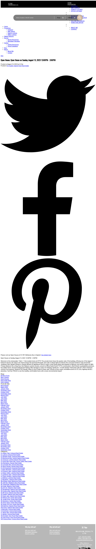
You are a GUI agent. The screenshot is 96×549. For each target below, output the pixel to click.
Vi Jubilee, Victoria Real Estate (10, 514)
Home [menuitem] (69, 3)
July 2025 (4, 397)
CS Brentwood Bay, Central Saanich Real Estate (15, 458)
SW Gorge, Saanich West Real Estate (12, 507)
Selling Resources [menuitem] (13, 44)
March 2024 (4, 422)
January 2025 (5, 407)
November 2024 (6, 408)
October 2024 (5, 410)
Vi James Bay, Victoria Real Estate (11, 512)
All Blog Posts (5, 375)
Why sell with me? (54, 530)
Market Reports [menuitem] (9, 36)
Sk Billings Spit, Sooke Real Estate (11, 497)
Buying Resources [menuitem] (13, 40)
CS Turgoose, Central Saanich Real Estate (13, 460)
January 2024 (5, 425)
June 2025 (4, 399)
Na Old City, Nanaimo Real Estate (11, 488)
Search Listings (29, 534)
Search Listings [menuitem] (12, 33)
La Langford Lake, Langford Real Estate (13, 474)
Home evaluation (54, 532)
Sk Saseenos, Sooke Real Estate (11, 501)
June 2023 (4, 435)
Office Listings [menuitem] (12, 35)
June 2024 (4, 417)
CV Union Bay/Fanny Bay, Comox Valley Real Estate (16, 461)
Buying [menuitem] (6, 38)
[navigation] (48, 40)
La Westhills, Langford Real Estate (11, 479)
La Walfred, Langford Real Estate (11, 478)
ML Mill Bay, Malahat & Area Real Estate (13, 483)
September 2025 (6, 394)
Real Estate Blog (6, 380)
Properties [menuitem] (72, 4)
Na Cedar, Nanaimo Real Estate (10, 486)
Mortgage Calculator (31, 532)
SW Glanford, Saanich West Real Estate (12, 506)
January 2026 (5, 389)
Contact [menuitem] (74, 29)
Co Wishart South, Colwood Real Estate (12, 456)
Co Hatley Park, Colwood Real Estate (12, 453)
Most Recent (5, 385)
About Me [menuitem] (74, 27)
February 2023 (5, 441)
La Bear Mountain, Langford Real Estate (13, 469)
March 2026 (4, 387)
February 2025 (5, 405)
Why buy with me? (30, 530)
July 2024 (4, 415)
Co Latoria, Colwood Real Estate (10, 455)
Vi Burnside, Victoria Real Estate (10, 509)
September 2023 (6, 430)
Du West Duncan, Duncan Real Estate (12, 466)
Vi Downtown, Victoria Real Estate (11, 511)
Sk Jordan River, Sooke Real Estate (11, 499)
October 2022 (5, 448)
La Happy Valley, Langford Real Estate (12, 473)
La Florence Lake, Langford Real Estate (12, 471)
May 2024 (4, 418)
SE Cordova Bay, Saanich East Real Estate (13, 491)
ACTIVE (80, 13)
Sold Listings (5, 382)
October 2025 (5, 392)
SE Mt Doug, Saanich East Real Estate (12, 493)
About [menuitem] (70, 26)
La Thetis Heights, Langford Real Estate (13, 476)
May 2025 (4, 400)
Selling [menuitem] (6, 43)
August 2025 (4, 395)
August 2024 (4, 413)
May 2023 (4, 436)
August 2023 (4, 432)
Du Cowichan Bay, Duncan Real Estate (12, 465)
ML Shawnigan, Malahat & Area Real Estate (14, 484)
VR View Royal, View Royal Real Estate (12, 517)
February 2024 (5, 423)
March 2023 (4, 440)
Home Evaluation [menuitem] (13, 46)
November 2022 (6, 446)
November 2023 (6, 427)
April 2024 (4, 420)
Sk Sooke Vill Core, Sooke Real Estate (12, 504)
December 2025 (6, 390)
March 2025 (4, 404)
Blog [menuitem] (69, 24)
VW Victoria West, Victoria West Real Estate (14, 519)
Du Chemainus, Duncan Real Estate (11, 463)
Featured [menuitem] (74, 6)
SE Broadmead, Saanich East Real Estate (13, 489)
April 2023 (4, 438)
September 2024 (6, 412)
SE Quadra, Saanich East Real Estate (18, 66)
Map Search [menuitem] (11, 31)
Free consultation (54, 534)
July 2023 (4, 433)
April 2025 (4, 402)
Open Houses (5, 379)
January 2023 (5, 443)
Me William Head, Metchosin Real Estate (13, 481)
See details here (46, 355)
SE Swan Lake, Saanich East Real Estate (13, 496)
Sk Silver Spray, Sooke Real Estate (11, 502)
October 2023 (5, 428)
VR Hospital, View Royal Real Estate (12, 516)
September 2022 (6, 450)
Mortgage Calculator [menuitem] (14, 41)
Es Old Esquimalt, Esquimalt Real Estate (13, 468)
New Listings (5, 377)
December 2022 (6, 445)
